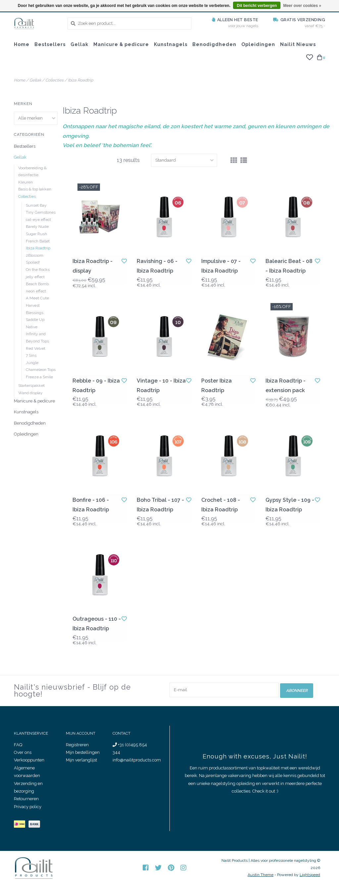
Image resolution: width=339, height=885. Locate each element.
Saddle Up (35, 319)
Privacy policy (27, 806)
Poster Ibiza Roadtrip (216, 385)
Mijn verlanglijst (81, 759)
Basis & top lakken (34, 189)
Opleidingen (258, 44)
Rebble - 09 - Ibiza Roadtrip (96, 385)
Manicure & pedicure (121, 44)
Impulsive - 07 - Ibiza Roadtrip (221, 266)
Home (21, 44)
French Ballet (38, 241)
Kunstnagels (170, 44)
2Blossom (34, 255)
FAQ (18, 744)
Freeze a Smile (39, 377)
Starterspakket (31, 385)
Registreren (77, 744)
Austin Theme (260, 874)
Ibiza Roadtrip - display (93, 266)
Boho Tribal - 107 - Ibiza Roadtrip (160, 505)
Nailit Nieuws (298, 44)
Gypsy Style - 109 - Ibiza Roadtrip (290, 505)
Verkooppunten (29, 759)
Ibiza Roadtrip (80, 80)
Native (31, 327)
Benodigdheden (214, 44)
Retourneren (26, 798)
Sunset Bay (36, 205)
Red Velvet (35, 348)
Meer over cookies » (302, 5)
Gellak (79, 44)
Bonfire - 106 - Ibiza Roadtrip (91, 505)
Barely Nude (37, 226)
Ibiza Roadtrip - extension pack (286, 385)
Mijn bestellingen (83, 752)
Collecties (54, 80)
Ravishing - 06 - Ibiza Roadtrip (157, 266)
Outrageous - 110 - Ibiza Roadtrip (97, 624)
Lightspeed (310, 874)
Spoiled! (33, 262)
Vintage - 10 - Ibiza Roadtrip (161, 385)
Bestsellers (50, 44)
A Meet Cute (37, 298)
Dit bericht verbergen (257, 5)
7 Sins (31, 355)
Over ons (22, 752)
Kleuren (25, 182)
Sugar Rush (36, 234)
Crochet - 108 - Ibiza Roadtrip (220, 505)
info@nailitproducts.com (137, 759)
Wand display (30, 392)
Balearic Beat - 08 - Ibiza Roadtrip (289, 266)
